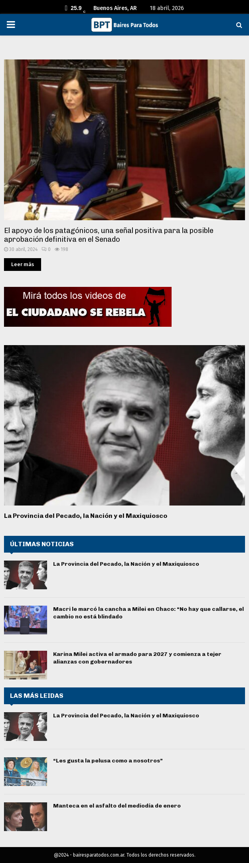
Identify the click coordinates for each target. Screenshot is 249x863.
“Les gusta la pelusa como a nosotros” (108, 760)
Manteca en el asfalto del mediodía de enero (117, 805)
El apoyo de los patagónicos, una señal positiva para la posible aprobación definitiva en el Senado (108, 235)
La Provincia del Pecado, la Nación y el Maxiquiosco (85, 515)
